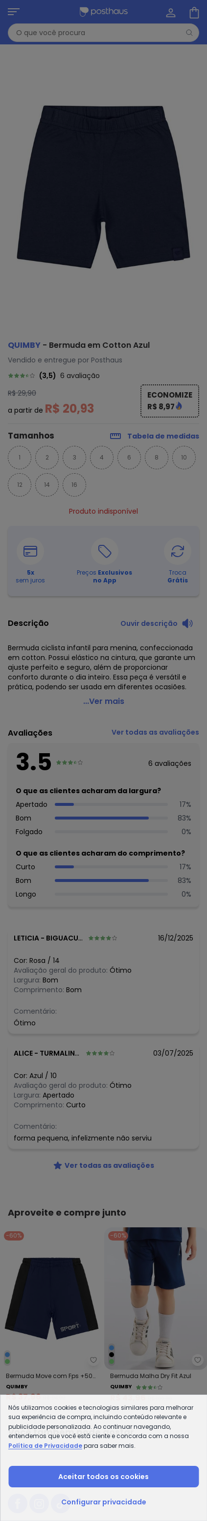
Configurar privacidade (103, 1502)
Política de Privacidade (45, 1445)
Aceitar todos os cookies (103, 1476)
